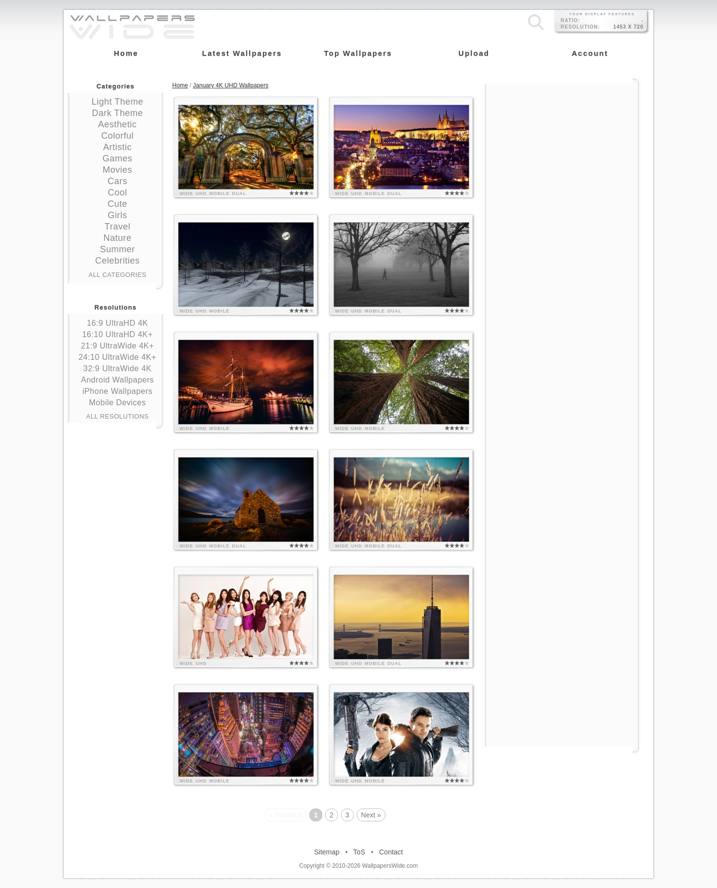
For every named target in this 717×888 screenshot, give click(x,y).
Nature (117, 238)
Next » (371, 815)
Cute (117, 204)
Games (118, 158)
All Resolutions (117, 416)
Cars (117, 181)
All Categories (117, 274)
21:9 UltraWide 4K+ (117, 346)
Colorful (117, 136)
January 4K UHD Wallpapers (230, 85)
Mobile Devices (117, 402)
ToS (359, 852)
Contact (391, 852)
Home (180, 85)
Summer (117, 249)
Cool (117, 192)
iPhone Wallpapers (117, 391)
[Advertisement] (562, 146)
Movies (117, 170)
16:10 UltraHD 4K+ (117, 334)
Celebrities (117, 261)
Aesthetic (117, 124)
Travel (117, 227)
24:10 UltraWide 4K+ (117, 357)
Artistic (117, 147)
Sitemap (327, 852)
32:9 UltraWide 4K (117, 368)
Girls (117, 215)
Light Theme (117, 102)
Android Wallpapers (117, 380)
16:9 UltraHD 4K (117, 323)
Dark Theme (117, 113)
